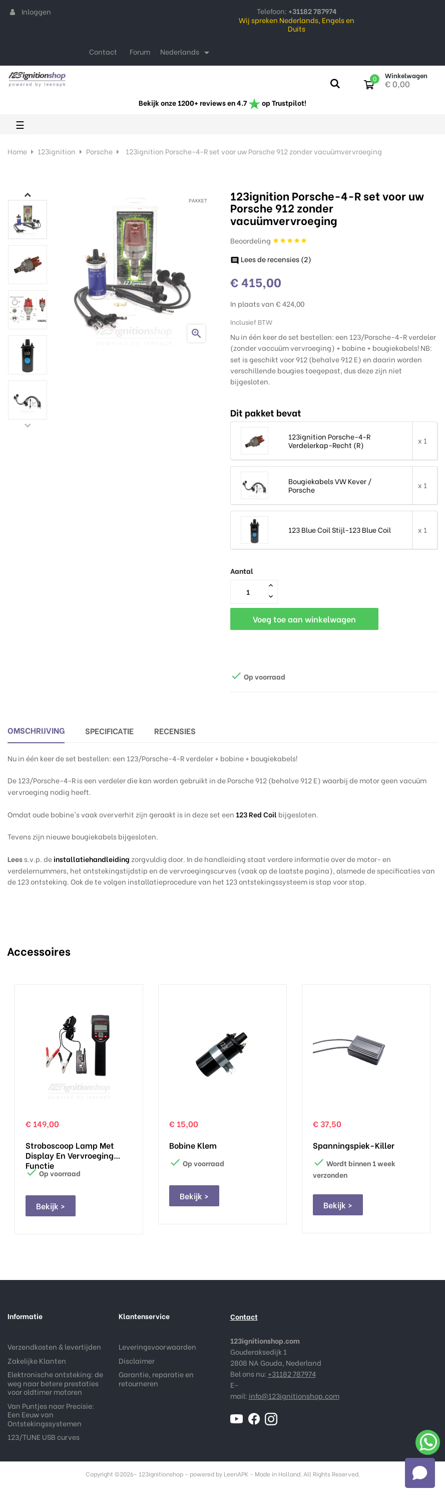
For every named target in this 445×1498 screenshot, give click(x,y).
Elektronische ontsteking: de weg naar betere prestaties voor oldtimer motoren (55, 1383)
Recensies (175, 730)
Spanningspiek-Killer (353, 1145)
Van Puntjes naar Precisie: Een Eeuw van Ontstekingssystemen (51, 1414)
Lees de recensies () (270, 259)
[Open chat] (420, 1473)
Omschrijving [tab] (36, 730)
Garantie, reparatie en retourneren (156, 1378)
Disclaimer (137, 1360)
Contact (103, 51)
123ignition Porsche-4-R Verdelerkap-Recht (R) (329, 441)
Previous (28, 425)
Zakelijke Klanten (37, 1360)
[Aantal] (248, 591)
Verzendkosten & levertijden (54, 1346)
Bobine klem (193, 1145)
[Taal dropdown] (186, 53)
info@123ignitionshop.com (294, 1395)
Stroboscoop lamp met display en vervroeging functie (70, 1150)
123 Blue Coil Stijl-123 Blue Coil (339, 529)
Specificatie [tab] (109, 730)
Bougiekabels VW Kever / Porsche (329, 485)
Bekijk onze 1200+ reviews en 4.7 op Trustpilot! (222, 102)
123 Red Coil (256, 814)
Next (28, 194)
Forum (140, 51)
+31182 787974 (292, 1373)
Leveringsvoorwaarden (157, 1346)
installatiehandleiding (92, 858)
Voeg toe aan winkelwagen (304, 618)
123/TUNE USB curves (44, 1436)
